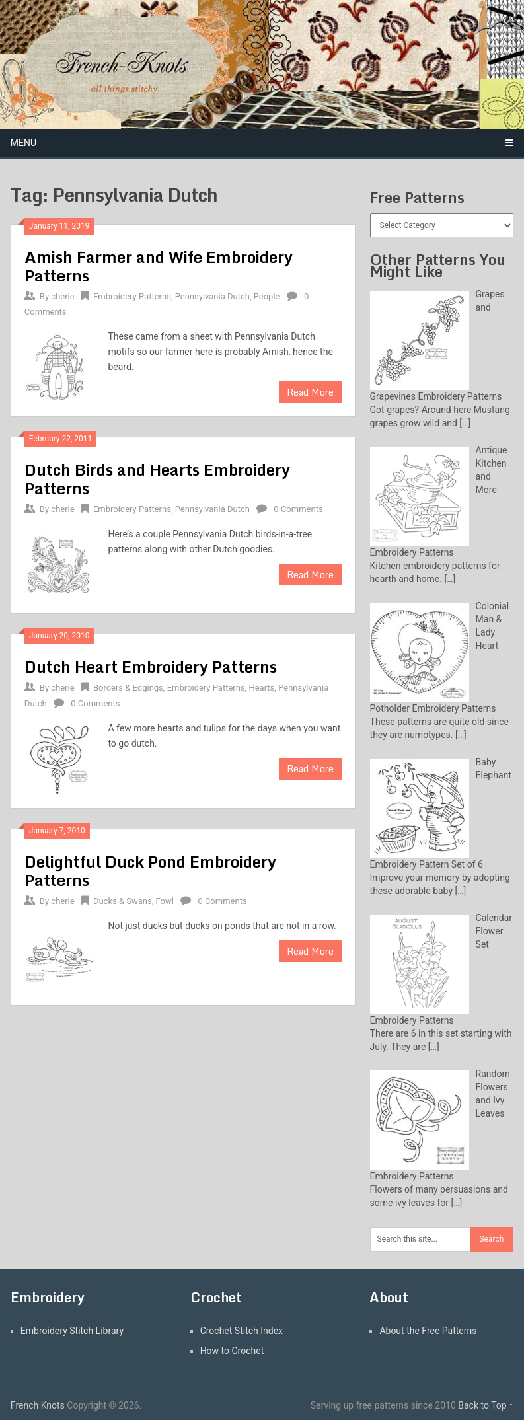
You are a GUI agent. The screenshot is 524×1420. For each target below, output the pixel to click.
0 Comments (298, 509)
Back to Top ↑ (485, 1405)
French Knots (38, 1405)
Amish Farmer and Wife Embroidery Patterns (158, 266)
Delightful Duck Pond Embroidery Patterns (150, 870)
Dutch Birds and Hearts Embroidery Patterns (157, 479)
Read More (310, 392)
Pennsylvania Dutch (212, 296)
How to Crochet (232, 1350)
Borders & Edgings (128, 687)
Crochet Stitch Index (241, 1331)
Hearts (261, 687)
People (267, 296)
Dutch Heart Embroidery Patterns (150, 666)
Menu (23, 142)
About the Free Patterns (427, 1331)
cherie (62, 296)
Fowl (165, 901)
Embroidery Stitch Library (72, 1331)
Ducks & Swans (122, 901)
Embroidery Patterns (132, 296)
